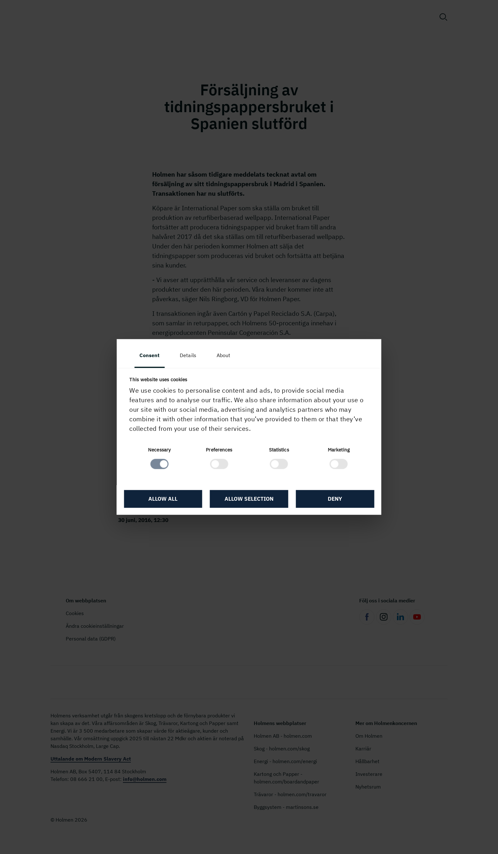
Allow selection (249, 499)
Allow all (163, 499)
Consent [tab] (150, 355)
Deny (335, 499)
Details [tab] (188, 355)
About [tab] (224, 355)
